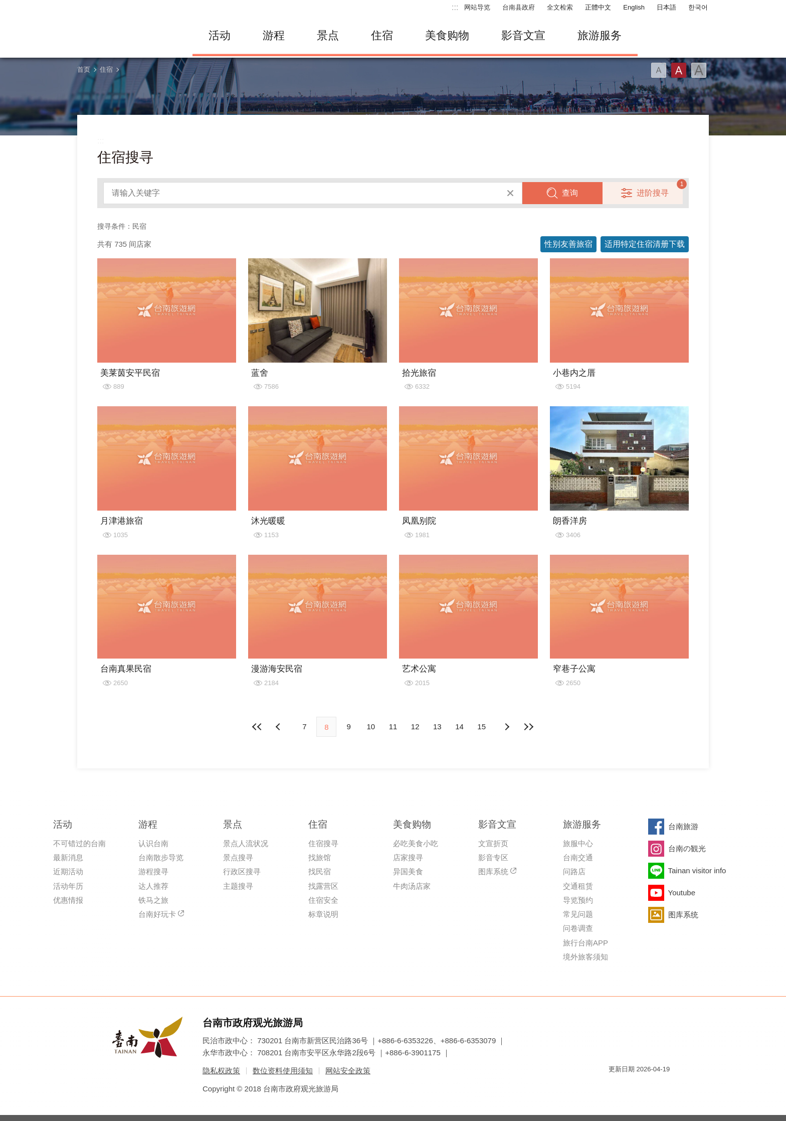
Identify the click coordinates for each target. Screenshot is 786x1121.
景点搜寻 (238, 857)
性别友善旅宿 (568, 244)
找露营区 (323, 886)
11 (393, 726)
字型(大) (698, 70)
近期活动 (68, 871)
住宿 (382, 35)
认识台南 (153, 843)
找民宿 (319, 871)
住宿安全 (323, 900)
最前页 (257, 727)
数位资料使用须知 (283, 1070)
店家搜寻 (408, 857)
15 (481, 726)
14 (459, 726)
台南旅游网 (127, 35)
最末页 (529, 727)
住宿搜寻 (323, 843)
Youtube (682, 892)
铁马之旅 (153, 900)
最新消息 (68, 857)
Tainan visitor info (697, 870)
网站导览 (477, 7)
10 (370, 726)
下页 (279, 727)
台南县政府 (518, 7)
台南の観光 (687, 848)
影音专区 (493, 857)
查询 (570, 193)
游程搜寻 (153, 871)
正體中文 (598, 7)
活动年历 (68, 886)
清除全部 (510, 193)
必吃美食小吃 (415, 843)
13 (437, 726)
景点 (328, 35)
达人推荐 (153, 886)
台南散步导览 (160, 857)
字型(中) (678, 70)
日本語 (666, 7)
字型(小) (658, 70)
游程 (274, 35)
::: (455, 7)
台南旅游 (683, 826)
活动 (220, 35)
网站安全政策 (347, 1070)
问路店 (574, 871)
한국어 (698, 7)
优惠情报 (68, 900)
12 (415, 726)
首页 (83, 69)
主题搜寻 (238, 886)
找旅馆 (319, 857)
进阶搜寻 (653, 193)
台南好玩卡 (157, 914)
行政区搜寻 (242, 871)
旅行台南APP (585, 942)
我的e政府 (616, 1087)
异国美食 (408, 871)
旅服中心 (578, 843)
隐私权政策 (221, 1070)
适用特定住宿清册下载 (645, 244)
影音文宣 (523, 35)
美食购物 (447, 35)
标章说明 (323, 914)
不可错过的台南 (79, 843)
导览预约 (578, 900)
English (634, 7)
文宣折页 (493, 843)
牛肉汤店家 (412, 886)
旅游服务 (599, 35)
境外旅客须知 (585, 956)
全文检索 (560, 7)
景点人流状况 (245, 843)
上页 (507, 727)
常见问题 (578, 914)
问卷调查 (578, 928)
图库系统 (493, 871)
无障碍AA (652, 1087)
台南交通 (578, 857)
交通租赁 (578, 886)
